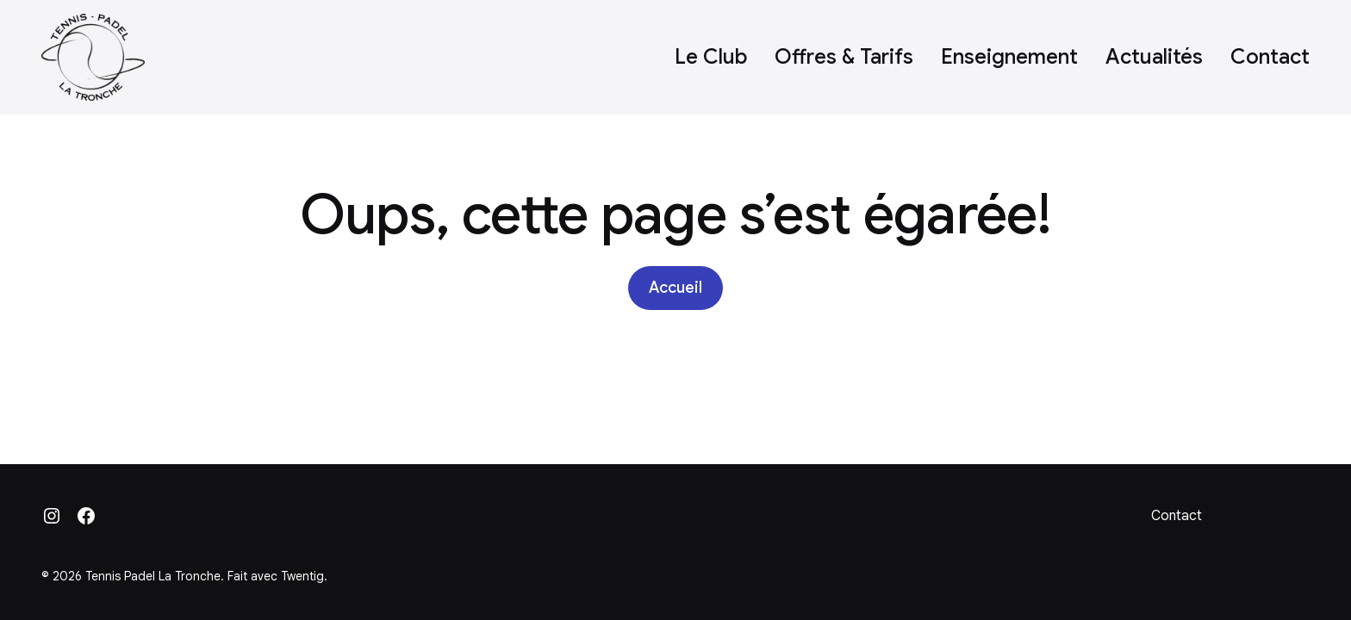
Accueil (675, 287)
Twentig (302, 576)
